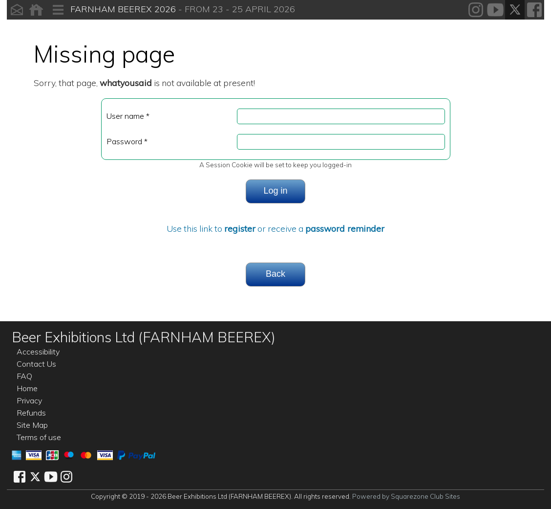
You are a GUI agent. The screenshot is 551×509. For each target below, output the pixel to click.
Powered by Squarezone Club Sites (406, 496)
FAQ (24, 376)
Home (27, 388)
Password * (127, 141)
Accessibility (38, 351)
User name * (127, 116)
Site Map (32, 425)
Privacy (29, 400)
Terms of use (39, 437)
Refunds (31, 413)
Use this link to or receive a (275, 228)
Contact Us (36, 364)
